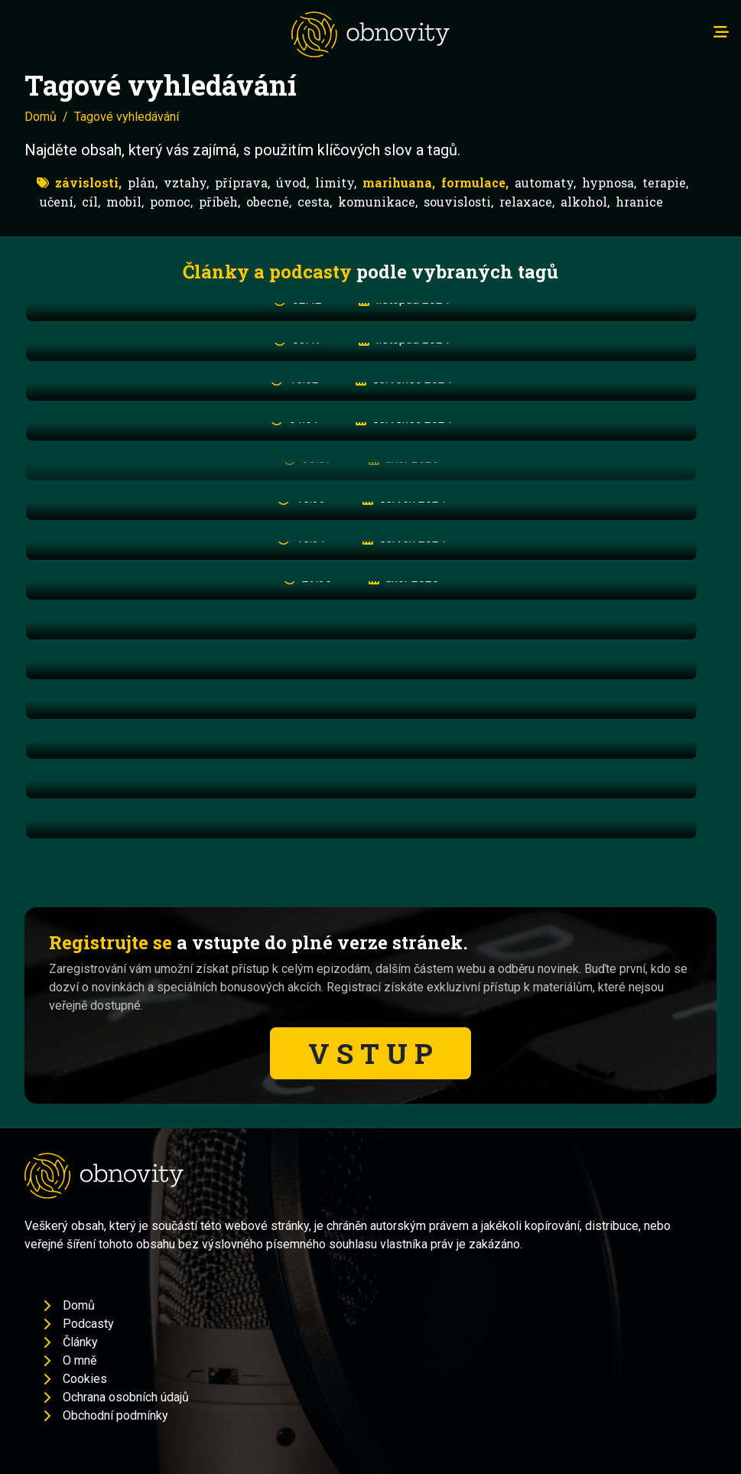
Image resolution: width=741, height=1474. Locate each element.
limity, (335, 182)
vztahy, (186, 182)
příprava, (242, 182)
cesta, (314, 202)
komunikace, (378, 202)
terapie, (665, 182)
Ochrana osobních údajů (126, 1397)
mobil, (125, 202)
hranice (639, 202)
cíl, (91, 202)
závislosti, (88, 182)
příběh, (219, 202)
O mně (79, 1360)
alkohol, (585, 202)
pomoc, (171, 202)
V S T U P (370, 1053)
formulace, (475, 182)
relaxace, (526, 202)
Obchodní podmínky (115, 1415)
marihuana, (398, 182)
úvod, (292, 182)
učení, (58, 202)
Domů (40, 116)
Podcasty (88, 1323)
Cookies (85, 1379)
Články (80, 1342)
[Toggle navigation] (721, 32)
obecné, (268, 202)
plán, (143, 182)
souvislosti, (458, 202)
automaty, (545, 182)
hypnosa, (609, 182)
